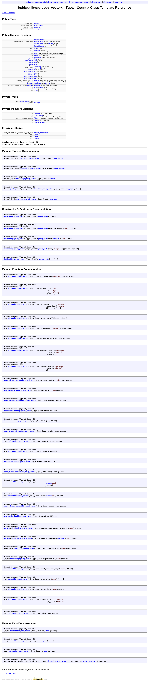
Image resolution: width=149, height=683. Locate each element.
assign (36, 82)
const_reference (39, 29)
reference (37, 27)
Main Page (30, 2)
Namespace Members (82, 2)
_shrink (36, 120)
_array (36, 134)
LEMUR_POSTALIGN (41, 133)
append (36, 80)
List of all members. (8, 13)
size (35, 48)
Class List (63, 2)
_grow (36, 117)
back (35, 75)
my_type (50, 43)
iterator (36, 23)
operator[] (37, 66)
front (35, 73)
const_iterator (38, 25)
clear (35, 91)
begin (36, 59)
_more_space (38, 115)
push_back (37, 57)
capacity (37, 50)
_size (36, 136)
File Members (108, 2)
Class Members (96, 2)
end (35, 61)
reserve (36, 52)
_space (36, 138)
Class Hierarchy (52, 2)
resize (36, 53)
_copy (36, 118)
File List (70, 2)
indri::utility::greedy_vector (30, 158)
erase (36, 87)
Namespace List (40, 2)
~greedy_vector (39, 46)
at (35, 69)
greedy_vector (39, 39)
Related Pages (119, 2)
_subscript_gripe (39, 122)
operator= (37, 83)
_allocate (37, 113)
